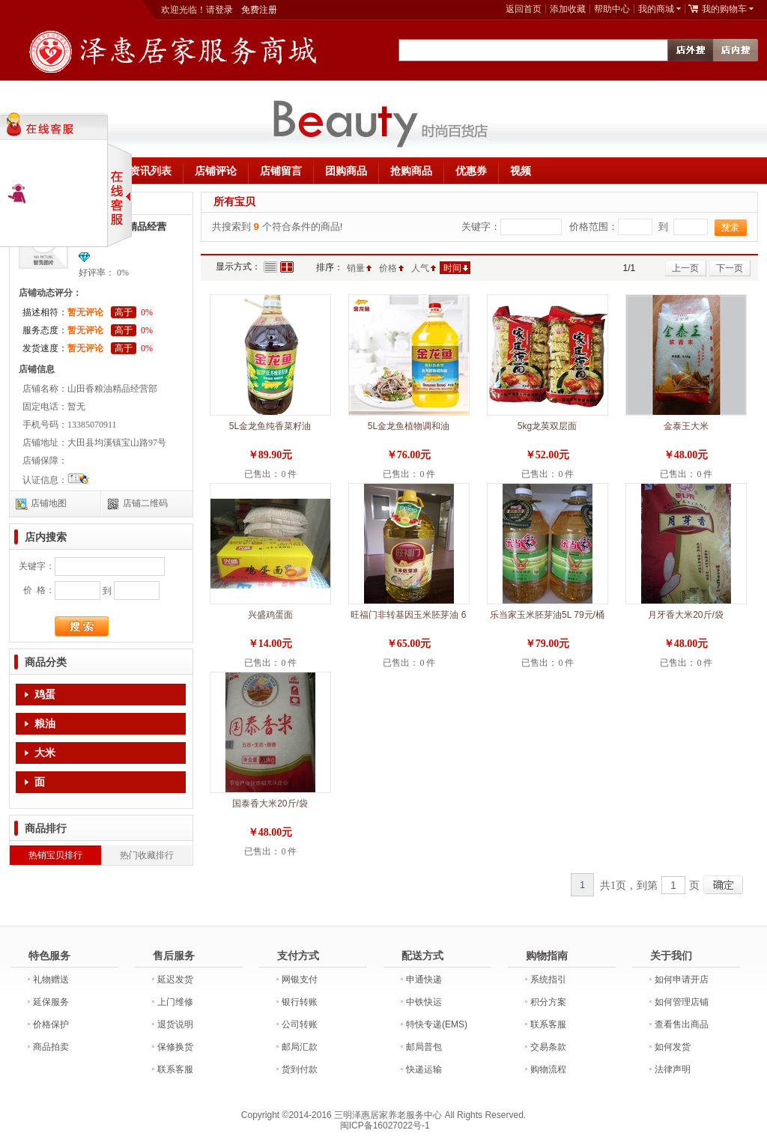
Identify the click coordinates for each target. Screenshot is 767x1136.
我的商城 (656, 9)
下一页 (729, 268)
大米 (44, 753)
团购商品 (346, 171)
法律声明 (673, 1069)
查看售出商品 (682, 1024)
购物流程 (548, 1069)
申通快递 (424, 979)
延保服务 (51, 1002)
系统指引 (548, 979)
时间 (452, 268)
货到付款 (300, 1069)
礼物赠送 (51, 979)
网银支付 (300, 979)
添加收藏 (568, 9)
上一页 (685, 268)
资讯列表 (151, 171)
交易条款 (548, 1047)
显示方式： (238, 266)
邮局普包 (424, 1047)
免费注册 (259, 9)
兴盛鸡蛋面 (270, 615)
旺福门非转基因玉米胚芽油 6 (408, 615)
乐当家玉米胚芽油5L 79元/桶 (547, 615)
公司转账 (300, 1024)
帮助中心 (612, 9)
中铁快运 (424, 1002)
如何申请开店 (682, 979)
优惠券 (471, 171)
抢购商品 (411, 171)
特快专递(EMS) (436, 1024)
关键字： (37, 566)
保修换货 (175, 1047)
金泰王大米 (686, 426)
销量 (356, 268)
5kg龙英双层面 (547, 426)
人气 (420, 268)
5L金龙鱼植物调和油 (408, 426)
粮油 (44, 723)
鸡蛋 (44, 694)
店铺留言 (281, 171)
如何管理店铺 (682, 1002)
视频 (520, 171)
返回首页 (524, 9)
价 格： (39, 590)
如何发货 (673, 1047)
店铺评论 (216, 171)
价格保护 (51, 1024)
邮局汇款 (300, 1047)
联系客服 (175, 1069)
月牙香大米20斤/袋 (686, 615)
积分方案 (548, 1002)
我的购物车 (724, 9)
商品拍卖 (51, 1047)
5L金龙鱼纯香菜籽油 (270, 426)
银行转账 (300, 1002)
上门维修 (175, 1002)
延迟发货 (175, 979)
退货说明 (175, 1024)
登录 (224, 9)
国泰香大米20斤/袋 (270, 803)
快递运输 (424, 1069)
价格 (388, 268)
